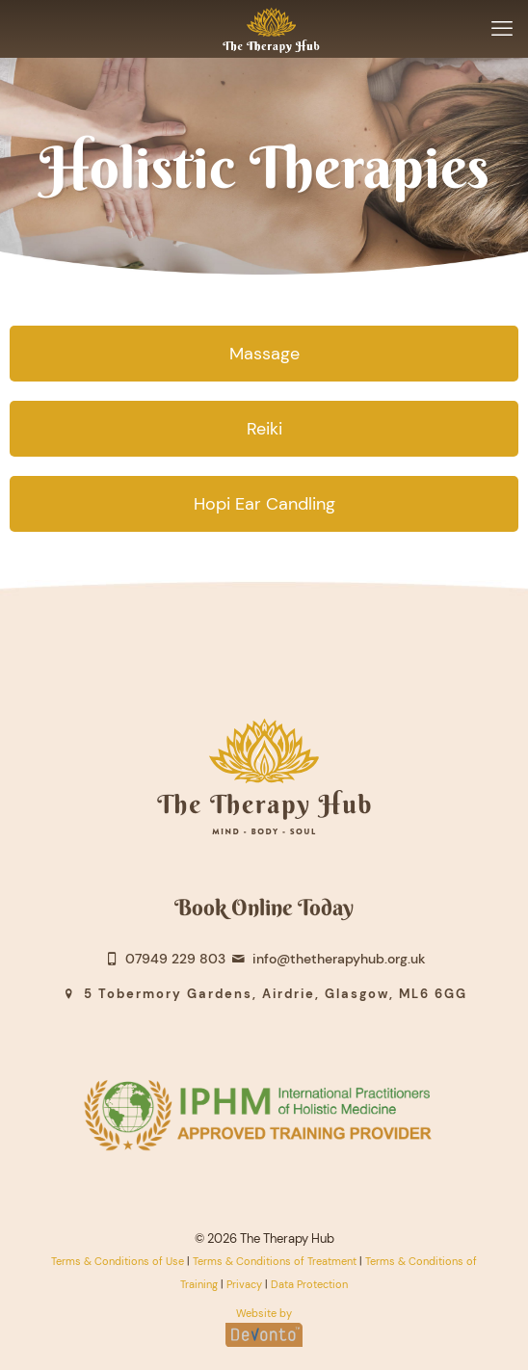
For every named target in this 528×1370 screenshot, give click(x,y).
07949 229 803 (163, 958)
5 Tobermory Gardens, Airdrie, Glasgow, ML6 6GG (263, 994)
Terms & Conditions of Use (117, 1261)
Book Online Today (264, 907)
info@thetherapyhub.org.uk (327, 958)
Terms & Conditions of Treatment (274, 1261)
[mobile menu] (502, 29)
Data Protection (309, 1284)
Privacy (244, 1284)
